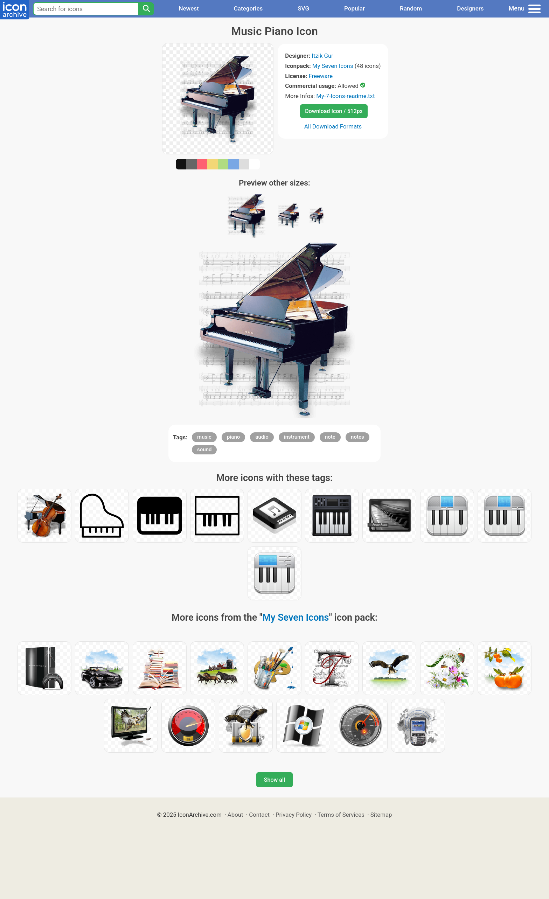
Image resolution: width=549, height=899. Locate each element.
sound (204, 449)
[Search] (146, 8)
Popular (354, 8)
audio (261, 437)
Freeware (321, 75)
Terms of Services (341, 814)
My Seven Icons (332, 65)
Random (411, 8)
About (235, 814)
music (204, 437)
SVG (303, 8)
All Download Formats (333, 126)
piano (233, 437)
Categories (248, 8)
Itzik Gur (322, 55)
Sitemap (381, 814)
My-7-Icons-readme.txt (345, 95)
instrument (297, 437)
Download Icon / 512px (333, 111)
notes (357, 437)
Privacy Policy (294, 814)
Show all (274, 779)
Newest (189, 8)
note (330, 437)
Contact (259, 814)
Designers (470, 8)
